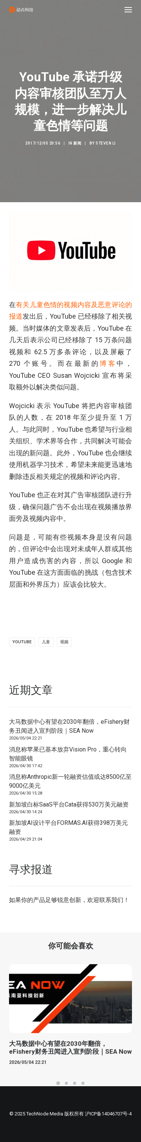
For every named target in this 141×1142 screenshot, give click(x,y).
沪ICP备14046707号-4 (108, 1114)
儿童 (46, 642)
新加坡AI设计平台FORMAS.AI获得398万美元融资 (68, 827)
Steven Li (106, 143)
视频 (64, 642)
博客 (108, 363)
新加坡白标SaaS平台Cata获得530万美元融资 (69, 804)
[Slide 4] (83, 1083)
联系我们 (111, 899)
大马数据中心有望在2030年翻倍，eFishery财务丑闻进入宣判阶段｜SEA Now (69, 726)
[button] (128, 9)
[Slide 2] (66, 1083)
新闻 (77, 143)
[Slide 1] (58, 1083)
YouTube (22, 642)
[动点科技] (21, 10)
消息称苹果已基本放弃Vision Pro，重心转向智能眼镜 (68, 754)
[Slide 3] (75, 1083)
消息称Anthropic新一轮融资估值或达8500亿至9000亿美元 (70, 781)
